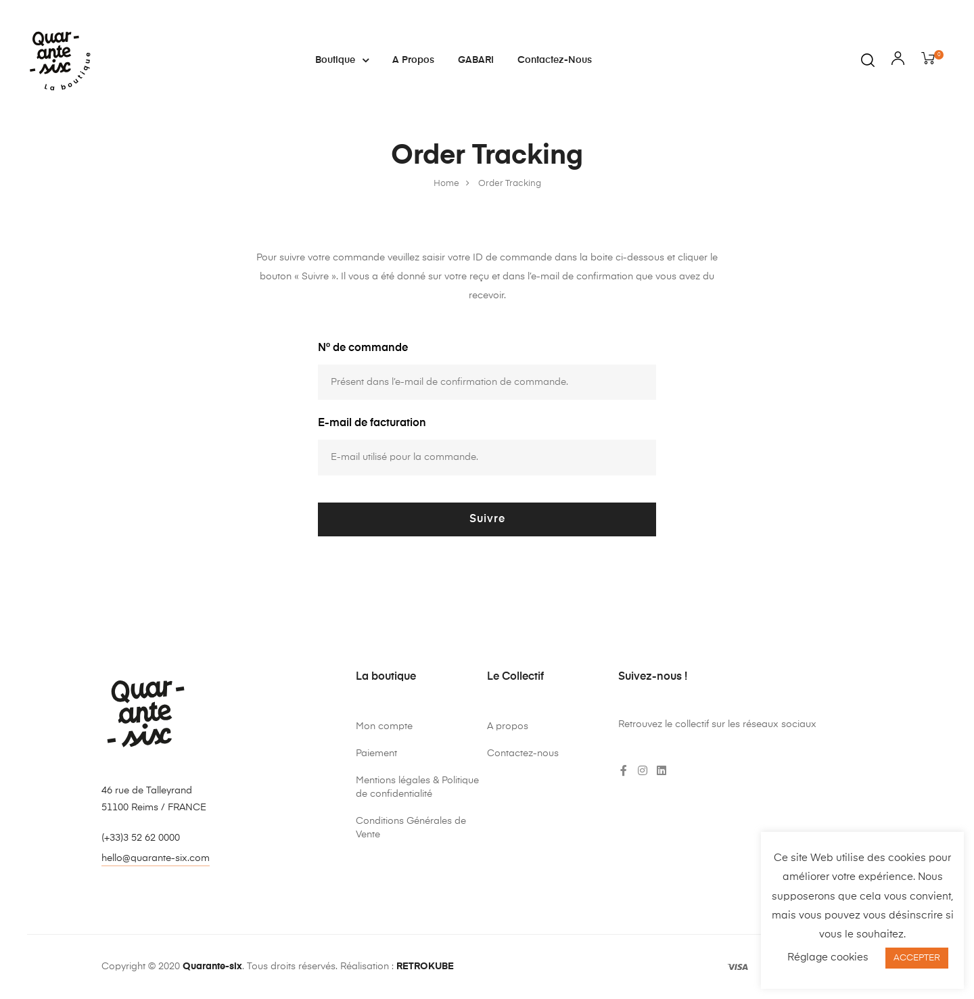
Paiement (376, 753)
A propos (413, 60)
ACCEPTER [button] (917, 958)
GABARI (476, 60)
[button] (155, 860)
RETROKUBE (425, 966)
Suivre (487, 519)
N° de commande (363, 348)
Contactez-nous (554, 60)
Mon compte (384, 726)
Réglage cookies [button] (827, 957)
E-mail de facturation (372, 423)
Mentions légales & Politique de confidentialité (417, 787)
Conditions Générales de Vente (411, 827)
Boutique (342, 60)
